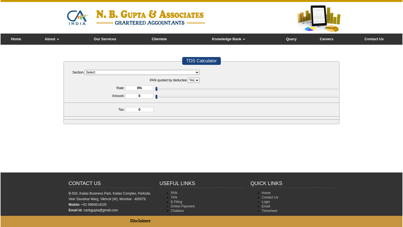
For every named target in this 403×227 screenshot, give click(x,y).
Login (266, 202)
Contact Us (374, 39)
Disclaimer (140, 220)
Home (16, 39)
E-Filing (176, 202)
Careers (326, 39)
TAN (174, 197)
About (52, 39)
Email (266, 206)
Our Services (105, 39)
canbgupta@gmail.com (100, 210)
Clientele (159, 39)
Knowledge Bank (228, 39)
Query (291, 39)
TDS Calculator (201, 60)
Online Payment (183, 206)
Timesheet (269, 211)
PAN (174, 193)
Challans (177, 211)
